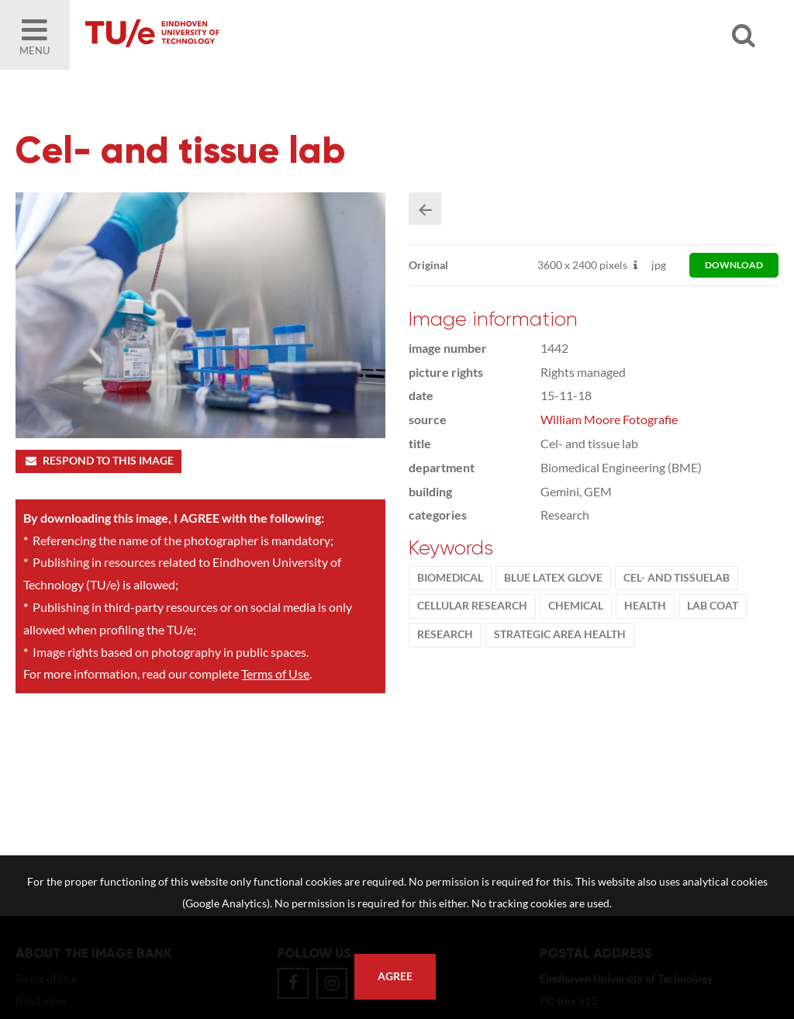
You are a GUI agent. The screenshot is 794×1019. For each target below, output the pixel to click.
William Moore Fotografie (609, 419)
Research (445, 634)
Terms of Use (275, 673)
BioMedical (450, 578)
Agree (395, 976)
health (645, 605)
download (734, 265)
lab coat (712, 605)
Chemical (575, 605)
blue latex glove (553, 578)
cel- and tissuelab (676, 578)
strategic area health (560, 634)
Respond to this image (98, 460)
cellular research (472, 605)
